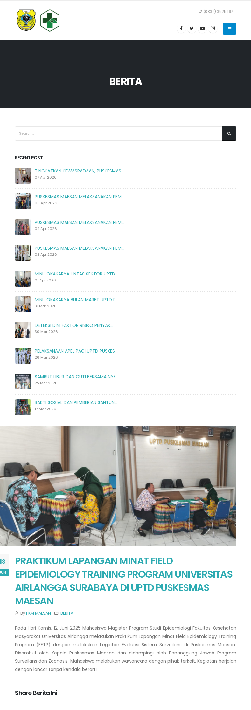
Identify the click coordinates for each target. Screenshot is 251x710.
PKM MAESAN (38, 613)
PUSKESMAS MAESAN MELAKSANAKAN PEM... (79, 196)
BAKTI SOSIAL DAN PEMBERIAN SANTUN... (76, 402)
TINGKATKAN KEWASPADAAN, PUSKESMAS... (79, 171)
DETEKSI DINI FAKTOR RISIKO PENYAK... (74, 325)
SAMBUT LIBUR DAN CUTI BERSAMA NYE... (77, 377)
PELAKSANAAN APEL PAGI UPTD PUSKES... (76, 351)
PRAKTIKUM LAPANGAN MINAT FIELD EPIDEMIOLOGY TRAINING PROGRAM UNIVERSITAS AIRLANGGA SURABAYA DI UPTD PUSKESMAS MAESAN (124, 581)
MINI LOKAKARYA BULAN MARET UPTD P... (77, 299)
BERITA (66, 613)
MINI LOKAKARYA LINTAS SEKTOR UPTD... (76, 274)
